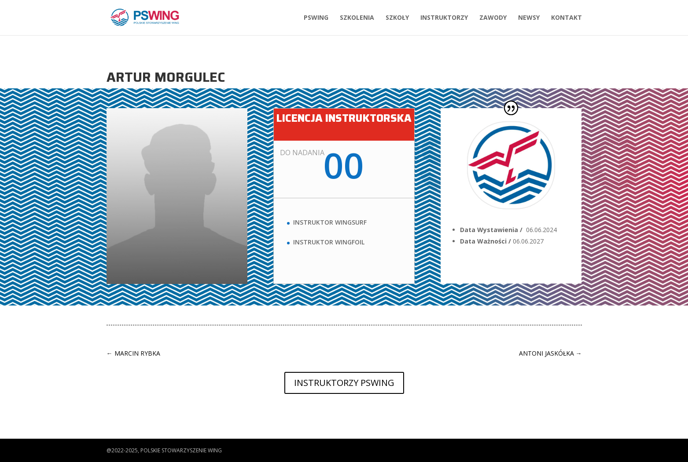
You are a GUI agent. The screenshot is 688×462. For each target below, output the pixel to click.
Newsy (529, 18)
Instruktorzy (444, 18)
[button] (14, 450)
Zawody (493, 18)
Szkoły (397, 18)
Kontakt (566, 18)
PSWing (316, 18)
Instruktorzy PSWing (344, 383)
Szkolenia (357, 18)
